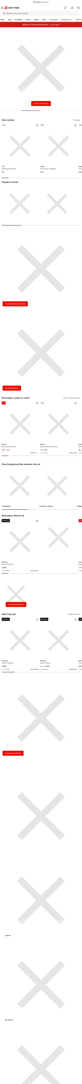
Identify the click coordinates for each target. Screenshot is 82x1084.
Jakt (9, 20)
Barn (44, 20)
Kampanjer (54, 20)
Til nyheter (76, 120)
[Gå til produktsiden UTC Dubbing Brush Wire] (20, 146)
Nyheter (78, 20)
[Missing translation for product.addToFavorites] (37, 125)
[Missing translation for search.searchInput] (3, 13)
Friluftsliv (19, 20)
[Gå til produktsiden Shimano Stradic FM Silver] (20, 541)
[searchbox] (42, 13)
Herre (28, 20)
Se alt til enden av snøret (71, 398)
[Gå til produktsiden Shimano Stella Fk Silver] (58, 640)
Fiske (2, 20)
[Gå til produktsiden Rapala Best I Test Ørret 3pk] (20, 424)
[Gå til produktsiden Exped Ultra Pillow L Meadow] (58, 146)
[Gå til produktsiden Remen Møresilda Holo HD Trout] (58, 424)
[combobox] (40, 13)
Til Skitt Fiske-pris (74, 614)
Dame (36, 20)
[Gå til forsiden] (11, 7)
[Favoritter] (65, 7)
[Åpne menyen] (2, 8)
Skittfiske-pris (66, 20)
